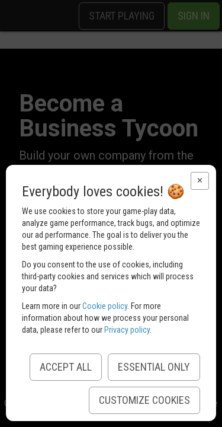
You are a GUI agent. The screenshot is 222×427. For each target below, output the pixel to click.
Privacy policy (127, 329)
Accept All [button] (66, 367)
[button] (200, 181)
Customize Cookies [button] (144, 400)
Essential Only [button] (154, 367)
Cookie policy (104, 306)
